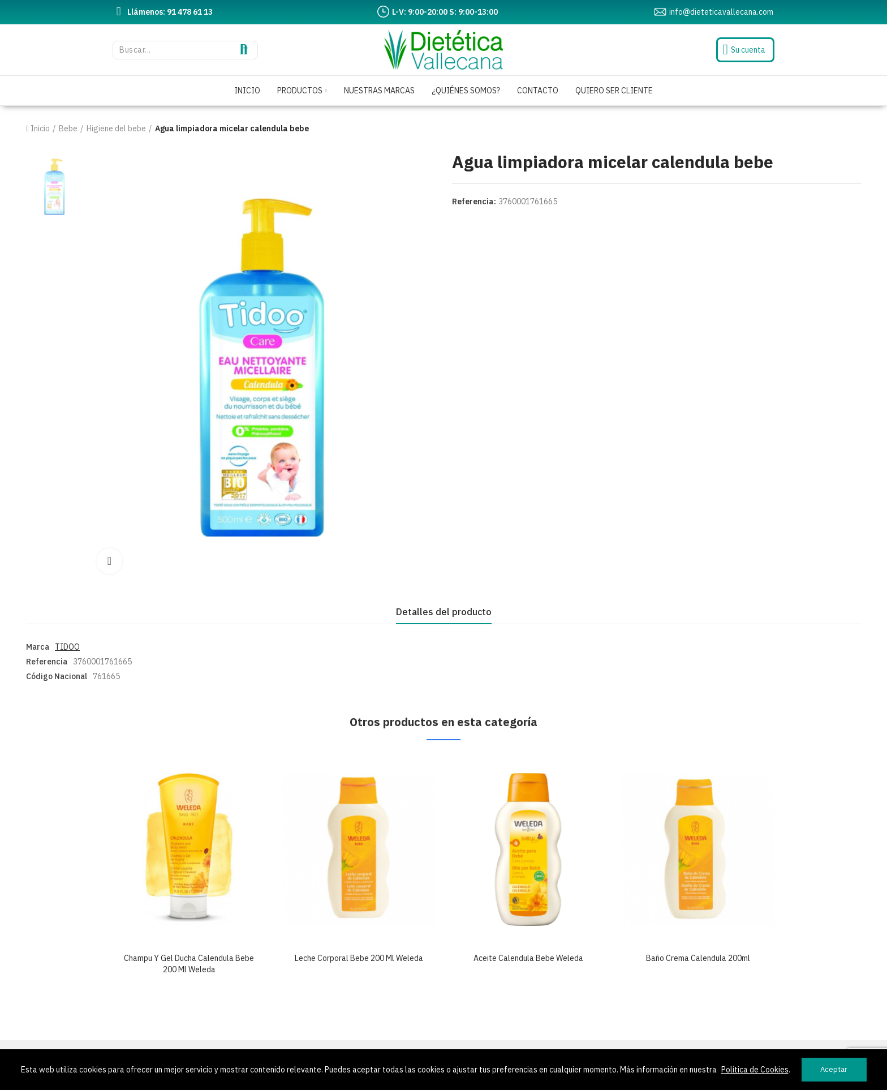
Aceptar (833, 1069)
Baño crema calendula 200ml (698, 958)
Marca (37, 647)
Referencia (46, 661)
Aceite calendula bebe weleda (528, 958)
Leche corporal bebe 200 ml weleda (359, 958)
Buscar (244, 50)
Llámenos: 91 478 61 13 (170, 12)
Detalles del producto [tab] (444, 611)
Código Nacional (56, 676)
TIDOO (67, 647)
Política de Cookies (755, 1070)
